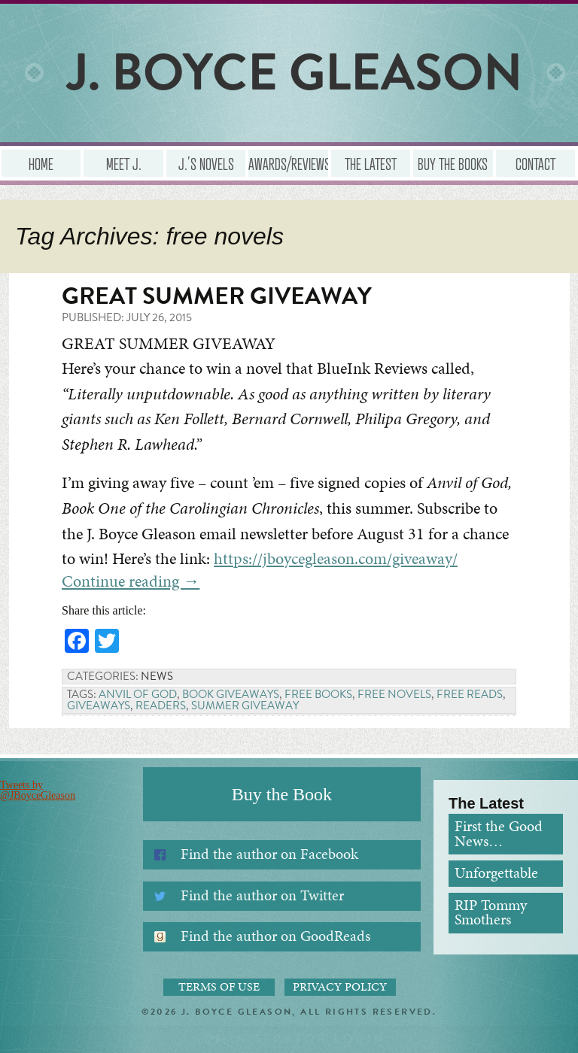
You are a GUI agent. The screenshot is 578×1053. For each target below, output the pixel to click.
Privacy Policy (340, 987)
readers (160, 705)
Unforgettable (496, 873)
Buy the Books (453, 163)
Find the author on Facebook (269, 854)
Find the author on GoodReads (275, 936)
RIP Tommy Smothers (491, 912)
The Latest (371, 163)
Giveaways (98, 705)
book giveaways (230, 694)
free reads (470, 694)
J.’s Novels (206, 163)
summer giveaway (245, 705)
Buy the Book (282, 794)
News (157, 676)
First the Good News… (499, 833)
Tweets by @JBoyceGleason (37, 790)
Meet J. (123, 163)
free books (318, 694)
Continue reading (130, 581)
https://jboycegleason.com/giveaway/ (336, 558)
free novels (394, 694)
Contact (535, 163)
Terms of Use (219, 987)
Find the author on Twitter (262, 895)
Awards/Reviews (287, 163)
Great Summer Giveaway (217, 296)
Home (41, 163)
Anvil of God (138, 694)
